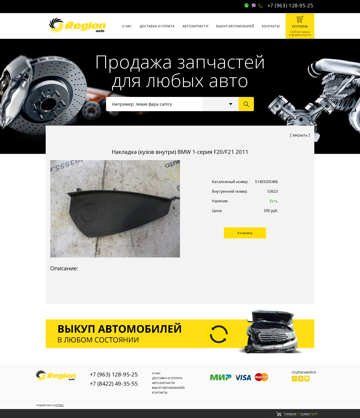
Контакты (271, 26)
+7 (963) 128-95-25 (290, 5)
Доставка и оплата (157, 26)
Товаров (290, 414)
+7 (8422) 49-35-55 (114, 383)
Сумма (305, 414)
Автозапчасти (195, 26)
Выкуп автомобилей (235, 26)
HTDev (59, 405)
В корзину (245, 233)
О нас (127, 26)
